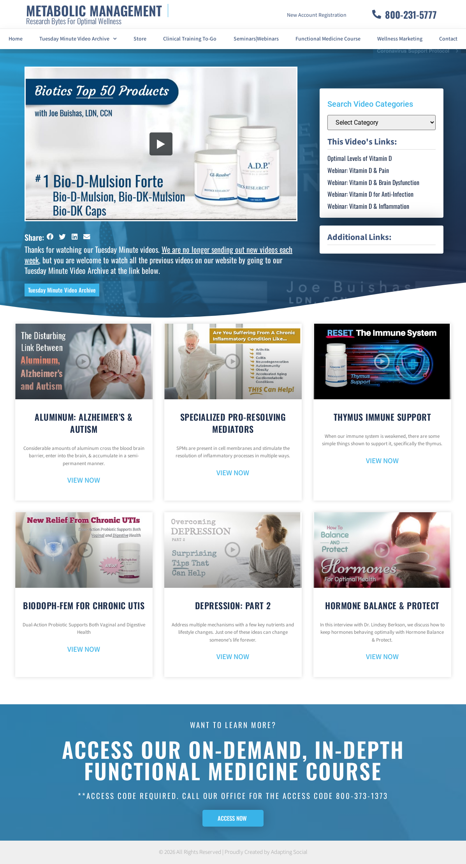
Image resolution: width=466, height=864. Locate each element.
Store (140, 38)
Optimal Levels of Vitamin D (359, 158)
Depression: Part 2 (233, 605)
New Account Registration (316, 15)
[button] (50, 236)
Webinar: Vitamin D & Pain (358, 170)
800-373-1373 (362, 795)
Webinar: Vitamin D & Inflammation (368, 206)
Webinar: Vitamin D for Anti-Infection (370, 194)
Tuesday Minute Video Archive (78, 39)
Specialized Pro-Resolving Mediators (233, 423)
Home (16, 38)
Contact (448, 38)
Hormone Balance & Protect (382, 605)
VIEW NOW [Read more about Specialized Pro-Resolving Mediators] (232, 473)
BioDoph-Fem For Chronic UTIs (83, 605)
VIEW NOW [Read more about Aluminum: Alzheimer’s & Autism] (83, 480)
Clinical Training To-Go (189, 38)
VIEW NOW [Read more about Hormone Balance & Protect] (382, 657)
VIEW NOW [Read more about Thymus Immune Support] (382, 461)
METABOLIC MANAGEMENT (94, 10)
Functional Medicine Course (327, 38)
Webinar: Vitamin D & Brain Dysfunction (373, 182)
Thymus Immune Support (382, 417)
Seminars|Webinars (256, 38)
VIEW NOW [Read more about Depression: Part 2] (232, 657)
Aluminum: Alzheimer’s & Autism (84, 423)
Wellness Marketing (399, 38)
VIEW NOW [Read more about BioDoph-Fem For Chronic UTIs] (83, 649)
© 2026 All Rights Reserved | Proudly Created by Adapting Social (233, 852)
